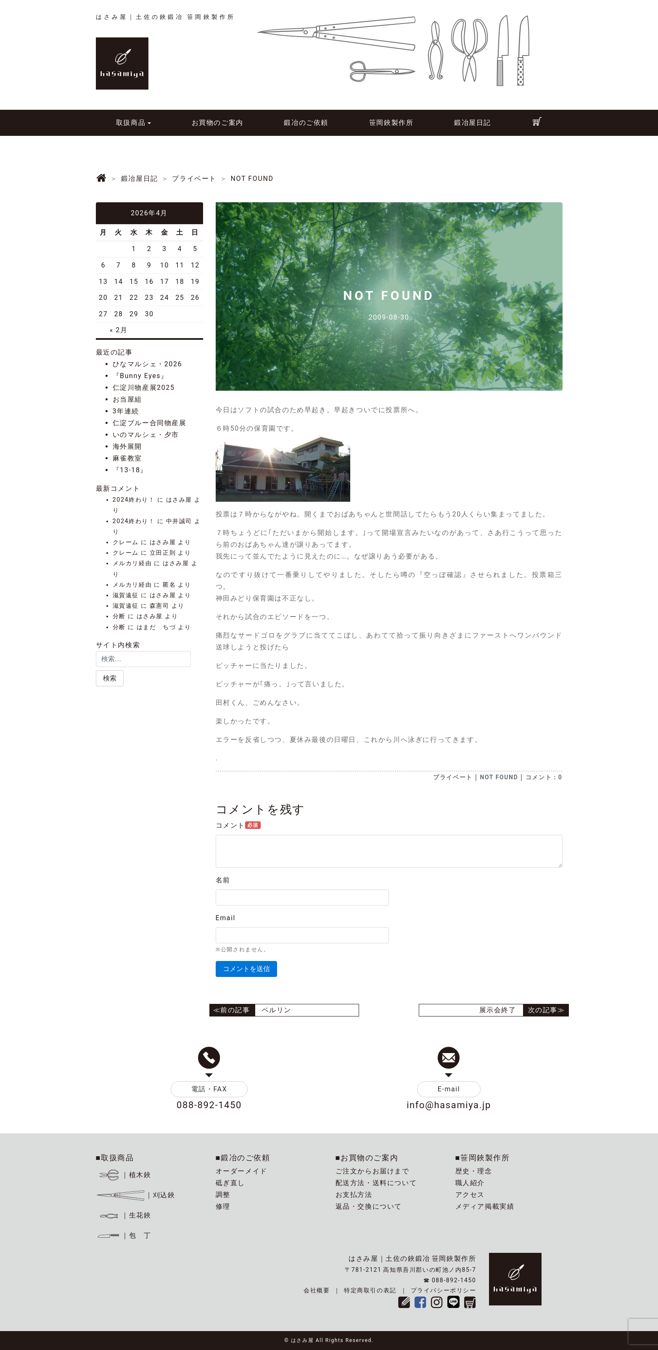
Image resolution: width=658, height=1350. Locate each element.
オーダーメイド (241, 1171)
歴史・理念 (473, 1171)
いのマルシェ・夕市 (146, 435)
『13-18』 (130, 470)
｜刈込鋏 (135, 1195)
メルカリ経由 (132, 563)
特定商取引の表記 (370, 1290)
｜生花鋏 (124, 1215)
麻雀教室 (127, 458)
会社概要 (317, 1290)
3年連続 (126, 411)
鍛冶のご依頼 (306, 123)
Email (226, 918)
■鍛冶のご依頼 (243, 1157)
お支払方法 (354, 1195)
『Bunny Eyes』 (140, 376)
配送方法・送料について (376, 1183)
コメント (238, 825)
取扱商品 (130, 123)
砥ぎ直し (230, 1183)
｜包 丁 (123, 1235)
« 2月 (119, 330)
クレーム (126, 542)
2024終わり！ (134, 499)
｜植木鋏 (124, 1175)
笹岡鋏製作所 (391, 123)
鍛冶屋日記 (472, 123)
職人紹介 (470, 1183)
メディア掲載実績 (485, 1206)
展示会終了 (497, 1010)
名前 (223, 880)
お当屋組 (127, 399)
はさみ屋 (179, 499)
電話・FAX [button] (209, 1089)
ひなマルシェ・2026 (147, 364)
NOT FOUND (499, 777)
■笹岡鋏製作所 (482, 1157)
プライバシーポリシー (443, 1290)
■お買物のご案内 (367, 1157)
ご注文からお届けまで (373, 1171)
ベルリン (276, 1010)
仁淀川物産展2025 (144, 388)
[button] (110, 678)
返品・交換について (369, 1206)
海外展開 (127, 446)
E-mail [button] (449, 1089)
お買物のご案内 (217, 123)
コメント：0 (544, 777)
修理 (223, 1206)
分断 (119, 616)
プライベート (453, 777)
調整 (223, 1195)
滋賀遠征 (126, 595)
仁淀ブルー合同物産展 (150, 423)
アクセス (470, 1195)
